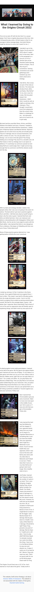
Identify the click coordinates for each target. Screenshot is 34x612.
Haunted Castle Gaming (17, 583)
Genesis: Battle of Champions (12, 579)
